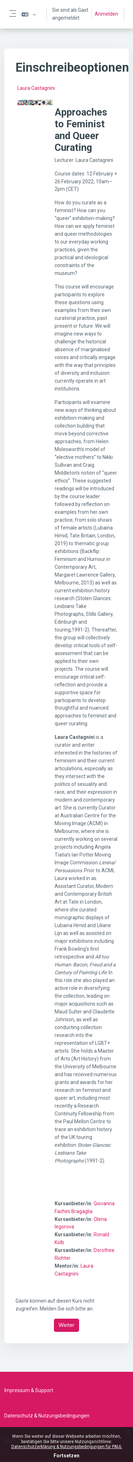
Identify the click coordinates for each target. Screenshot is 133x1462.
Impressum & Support (28, 1390)
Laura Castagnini (36, 88)
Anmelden (106, 14)
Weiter (66, 1325)
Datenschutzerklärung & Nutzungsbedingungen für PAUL (66, 1446)
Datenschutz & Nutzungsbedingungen (46, 1415)
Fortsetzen (66, 1455)
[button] (28, 14)
